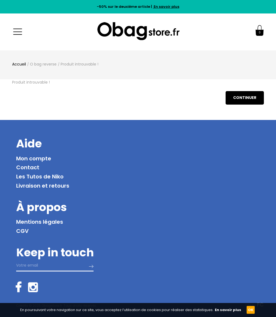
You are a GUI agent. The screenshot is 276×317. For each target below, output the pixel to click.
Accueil (19, 64)
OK (250, 309)
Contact (27, 167)
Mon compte (33, 158)
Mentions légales (39, 222)
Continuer (244, 97)
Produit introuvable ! (79, 64)
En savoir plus (166, 6)
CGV (22, 231)
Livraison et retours (42, 185)
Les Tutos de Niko (40, 176)
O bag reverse (43, 64)
